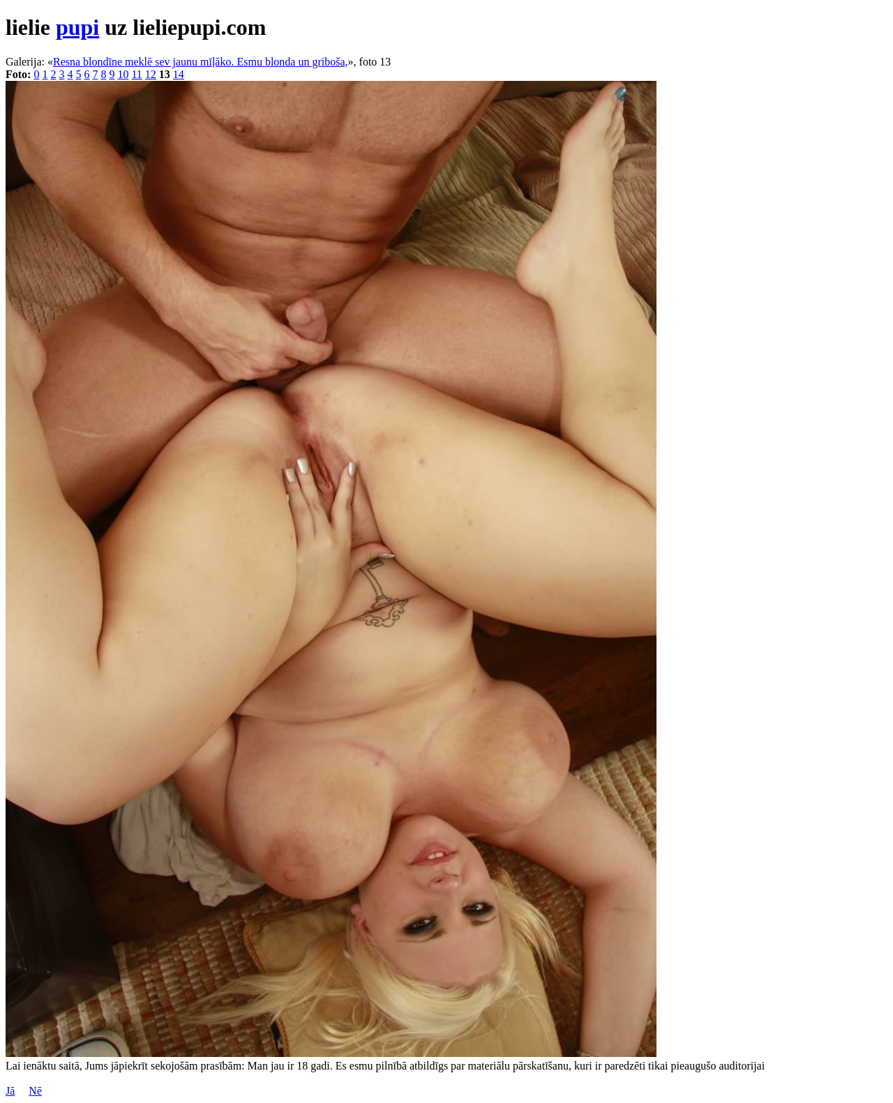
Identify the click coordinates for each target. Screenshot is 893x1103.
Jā (10, 1091)
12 (150, 74)
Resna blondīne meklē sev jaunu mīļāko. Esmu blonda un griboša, (200, 62)
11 (136, 74)
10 (122, 74)
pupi (77, 27)
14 (178, 74)
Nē (35, 1091)
